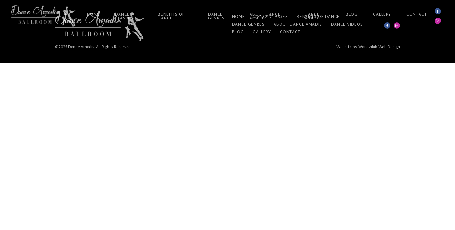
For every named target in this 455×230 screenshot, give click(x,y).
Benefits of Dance (171, 16)
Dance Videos (313, 16)
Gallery (382, 14)
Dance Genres (216, 16)
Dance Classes (124, 16)
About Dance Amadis (265, 16)
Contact (416, 14)
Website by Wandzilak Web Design (368, 47)
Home (93, 14)
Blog (352, 14)
